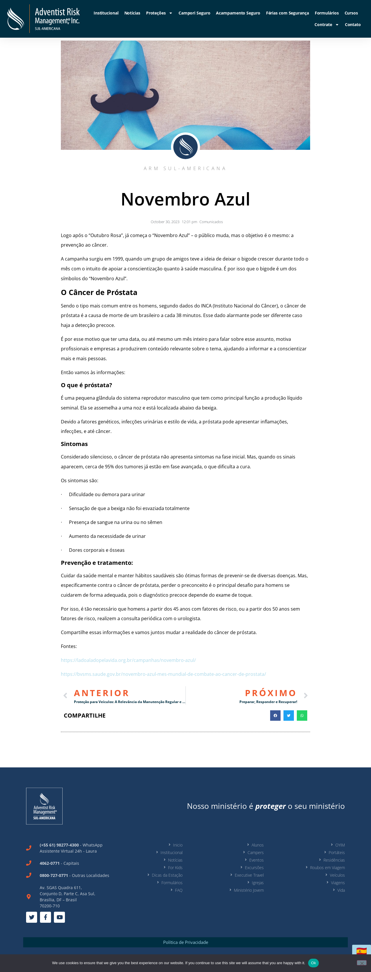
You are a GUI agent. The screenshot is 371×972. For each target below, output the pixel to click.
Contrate (326, 25)
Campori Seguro (194, 13)
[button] (275, 715)
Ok (313, 963)
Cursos (351, 13)
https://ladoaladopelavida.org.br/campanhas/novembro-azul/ (128, 660)
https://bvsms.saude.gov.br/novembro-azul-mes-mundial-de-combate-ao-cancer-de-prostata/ (163, 674)
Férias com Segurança (287, 13)
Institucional (106, 13)
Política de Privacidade (185, 942)
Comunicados (211, 221)
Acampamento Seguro (238, 13)
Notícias (132, 13)
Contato (353, 24)
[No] (362, 962)
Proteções (159, 13)
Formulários (327, 13)
